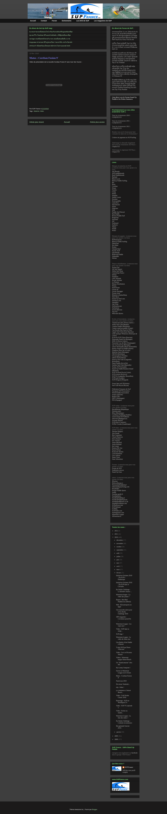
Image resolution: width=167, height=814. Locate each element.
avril (118, 566)
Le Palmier (115, 282)
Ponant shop (116, 293)
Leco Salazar (116, 455)
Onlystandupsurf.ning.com (120, 487)
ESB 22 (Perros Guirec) (119, 341)
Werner (114, 258)
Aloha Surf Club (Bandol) (120, 324)
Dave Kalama (116, 439)
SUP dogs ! (119, 634)
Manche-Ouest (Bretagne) (120, 352)
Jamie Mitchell (117, 442)
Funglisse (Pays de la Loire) (121, 350)
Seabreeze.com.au (118, 470)
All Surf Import (117, 269)
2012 (116, 531)
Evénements (66, 21)
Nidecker (115, 208)
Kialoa (114, 247)
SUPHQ (114, 509)
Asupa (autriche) (117, 394)
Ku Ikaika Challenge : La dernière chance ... (124, 590)
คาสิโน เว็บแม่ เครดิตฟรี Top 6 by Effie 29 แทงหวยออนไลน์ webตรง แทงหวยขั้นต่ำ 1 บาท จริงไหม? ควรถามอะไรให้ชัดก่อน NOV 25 (124, 46)
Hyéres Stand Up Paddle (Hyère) (122, 348)
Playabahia (115, 489)
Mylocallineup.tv (117, 483)
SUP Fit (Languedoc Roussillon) (122, 376)
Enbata (114, 275)
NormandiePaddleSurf (119, 485)
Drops (114, 188)
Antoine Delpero (117, 431)
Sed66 (114, 492)
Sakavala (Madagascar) (119, 418)
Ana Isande (115, 433)
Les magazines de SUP (103, 21)
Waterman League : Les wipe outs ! (123, 625)
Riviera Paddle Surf (118, 216)
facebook (134, 753)
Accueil (33, 21)
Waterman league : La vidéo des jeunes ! (123, 595)
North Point (116, 288)
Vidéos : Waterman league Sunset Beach (123, 658)
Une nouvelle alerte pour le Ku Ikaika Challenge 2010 (124, 612)
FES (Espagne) (117, 400)
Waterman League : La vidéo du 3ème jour (123, 638)
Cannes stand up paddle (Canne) (122, 328)
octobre (119, 547)
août (118, 553)
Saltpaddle (115, 256)
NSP (113, 210)
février (118, 573)
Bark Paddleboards (118, 175)
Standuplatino (116, 496)
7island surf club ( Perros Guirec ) (123, 323)
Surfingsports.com (118, 512)
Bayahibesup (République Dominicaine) (120, 410)
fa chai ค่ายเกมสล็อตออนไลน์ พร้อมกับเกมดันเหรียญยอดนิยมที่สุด (51, 32)
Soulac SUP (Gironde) (119, 367)
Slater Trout (116, 457)
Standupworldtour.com (119, 503)
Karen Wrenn (116, 450)
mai (117, 563)
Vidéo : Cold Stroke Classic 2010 (122, 696)
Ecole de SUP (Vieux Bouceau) (122, 337)
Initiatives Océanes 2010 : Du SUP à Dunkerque (124, 577)
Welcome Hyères (117, 313)
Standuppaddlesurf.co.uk (120, 501)
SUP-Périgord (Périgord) (120, 380)
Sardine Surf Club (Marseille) (121, 365)
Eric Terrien (116, 441)
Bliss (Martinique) (118, 413)
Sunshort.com (116, 300)
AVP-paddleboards (118, 173)
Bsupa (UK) (116, 396)
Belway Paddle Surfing (119, 181)
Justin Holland (116, 444)
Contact (44, 21)
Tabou (114, 227)
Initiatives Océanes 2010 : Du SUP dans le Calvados (124, 584)
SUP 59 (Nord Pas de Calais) (121, 372)
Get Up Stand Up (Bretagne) (121, 345)
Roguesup (115, 217)
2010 (116, 537)
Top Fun (115, 312)
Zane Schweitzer (117, 459)
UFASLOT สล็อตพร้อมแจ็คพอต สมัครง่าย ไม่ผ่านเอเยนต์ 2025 (49, 46)
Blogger (94, 809)
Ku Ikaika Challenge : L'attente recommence (124, 722)
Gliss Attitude (116, 278)
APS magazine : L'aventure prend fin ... (123, 619)
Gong (114, 192)
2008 (116, 739)
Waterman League (118, 514)
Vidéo (42, 111)
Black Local (116, 179)
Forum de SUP (117, 468)
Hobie (114, 194)
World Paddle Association (120, 393)
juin (117, 560)
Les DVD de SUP (82, 21)
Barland (114, 177)
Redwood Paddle (117, 254)
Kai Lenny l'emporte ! (123, 668)
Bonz (114, 184)
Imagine (114, 195)
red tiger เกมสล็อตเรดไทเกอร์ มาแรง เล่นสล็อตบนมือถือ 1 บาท (49, 39)
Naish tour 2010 (121, 681)
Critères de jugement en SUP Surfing (124, 137)
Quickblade (116, 253)
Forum (54, 21)
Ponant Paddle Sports (119, 490)
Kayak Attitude (117, 280)
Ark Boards (116, 171)
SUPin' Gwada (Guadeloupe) (121, 424)
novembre (119, 543)
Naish (114, 206)
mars (118, 569)
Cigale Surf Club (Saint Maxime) (123, 332)
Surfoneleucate (117, 306)
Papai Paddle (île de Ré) (120, 363)
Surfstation (115, 308)
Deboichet (115, 243)
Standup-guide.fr (117, 494)
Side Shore (115, 297)
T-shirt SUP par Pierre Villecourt (123, 648)
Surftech (115, 225)
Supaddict (115, 302)
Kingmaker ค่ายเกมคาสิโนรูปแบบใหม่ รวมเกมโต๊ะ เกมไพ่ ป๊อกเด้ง (50, 42)
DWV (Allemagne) (118, 398)
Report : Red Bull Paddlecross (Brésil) (123, 601)
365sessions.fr (116, 516)
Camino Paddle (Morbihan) (121, 326)
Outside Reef (116, 249)
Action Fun (115, 267)
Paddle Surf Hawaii (118, 212)
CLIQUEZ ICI (117, 117)
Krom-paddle (116, 201)
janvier (118, 732)
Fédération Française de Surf (121, 389)
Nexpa (114, 286)
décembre (119, 540)
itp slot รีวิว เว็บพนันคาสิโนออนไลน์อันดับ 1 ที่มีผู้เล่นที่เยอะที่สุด (50, 35)
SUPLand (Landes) (118, 378)
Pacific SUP (116, 251)
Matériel (36, 111)
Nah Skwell (116, 205)
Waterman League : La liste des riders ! (123, 717)
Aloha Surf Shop (117, 271)
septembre (120, 550)
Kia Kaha (115, 245)
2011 (116, 534)
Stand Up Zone (117, 472)
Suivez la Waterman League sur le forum (123, 672)
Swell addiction (117, 310)
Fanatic (114, 190)
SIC (113, 221)
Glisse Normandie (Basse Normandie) (124, 347)
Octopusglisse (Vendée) (119, 356)
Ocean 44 (115, 289)
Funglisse (115, 276)
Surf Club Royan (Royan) (120, 385)
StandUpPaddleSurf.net (119, 500)
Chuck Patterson (117, 437)
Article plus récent (36, 122)
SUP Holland (116, 507)
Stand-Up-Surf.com (118, 299)
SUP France (129, 767)
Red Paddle (116, 214)
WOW (114, 229)
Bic (113, 182)
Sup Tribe (115, 304)
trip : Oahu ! (120, 687)
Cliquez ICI (116, 146)
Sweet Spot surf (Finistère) (120, 383)
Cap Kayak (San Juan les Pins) (122, 330)
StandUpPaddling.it (118, 498)
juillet (118, 556)
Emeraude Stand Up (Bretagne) (122, 339)
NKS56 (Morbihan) (118, 354)
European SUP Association (121, 391)
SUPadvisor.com (117, 505)
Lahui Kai (115, 203)
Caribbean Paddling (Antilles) (122, 415)
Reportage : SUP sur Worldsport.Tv (122, 701)
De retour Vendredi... (123, 684)
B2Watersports (117, 240)
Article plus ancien (97, 122)
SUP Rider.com (117, 511)
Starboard (115, 223)
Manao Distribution (118, 284)
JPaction (115, 481)
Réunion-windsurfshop (119, 295)
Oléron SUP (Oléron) (119, 358)
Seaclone (115, 219)
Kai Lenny (115, 446)
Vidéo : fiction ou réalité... (121, 712)
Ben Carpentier (117, 435)
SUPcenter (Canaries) (119, 422)
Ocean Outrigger (117, 291)
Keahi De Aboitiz (117, 452)
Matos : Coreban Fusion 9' (43, 57)
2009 (116, 736)
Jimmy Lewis (116, 197)
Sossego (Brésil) (117, 420)
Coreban (115, 186)
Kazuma (115, 199)
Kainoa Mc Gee (117, 448)
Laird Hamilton (117, 453)
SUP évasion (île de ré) (119, 374)
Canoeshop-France (118, 273)
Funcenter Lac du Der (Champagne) (123, 343)
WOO (114, 230)
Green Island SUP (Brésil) (120, 417)
